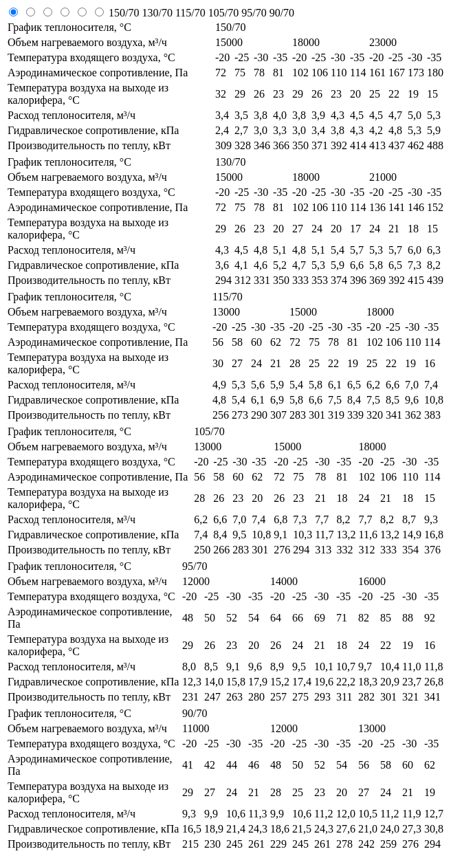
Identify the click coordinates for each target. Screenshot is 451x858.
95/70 (255, 13)
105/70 (224, 13)
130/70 (158, 13)
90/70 (282, 13)
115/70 (191, 13)
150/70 (125, 13)
